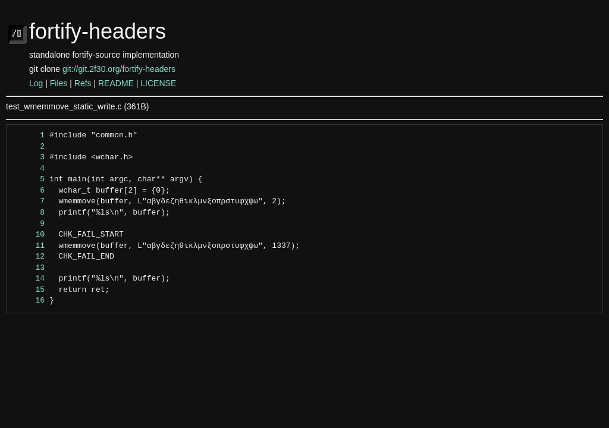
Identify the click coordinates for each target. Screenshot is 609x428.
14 (28, 278)
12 (28, 256)
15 (28, 290)
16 (28, 300)
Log (36, 83)
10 (28, 234)
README (116, 83)
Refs (83, 83)
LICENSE (158, 83)
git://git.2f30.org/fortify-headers (118, 69)
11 (28, 246)
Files (59, 83)
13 (28, 268)
